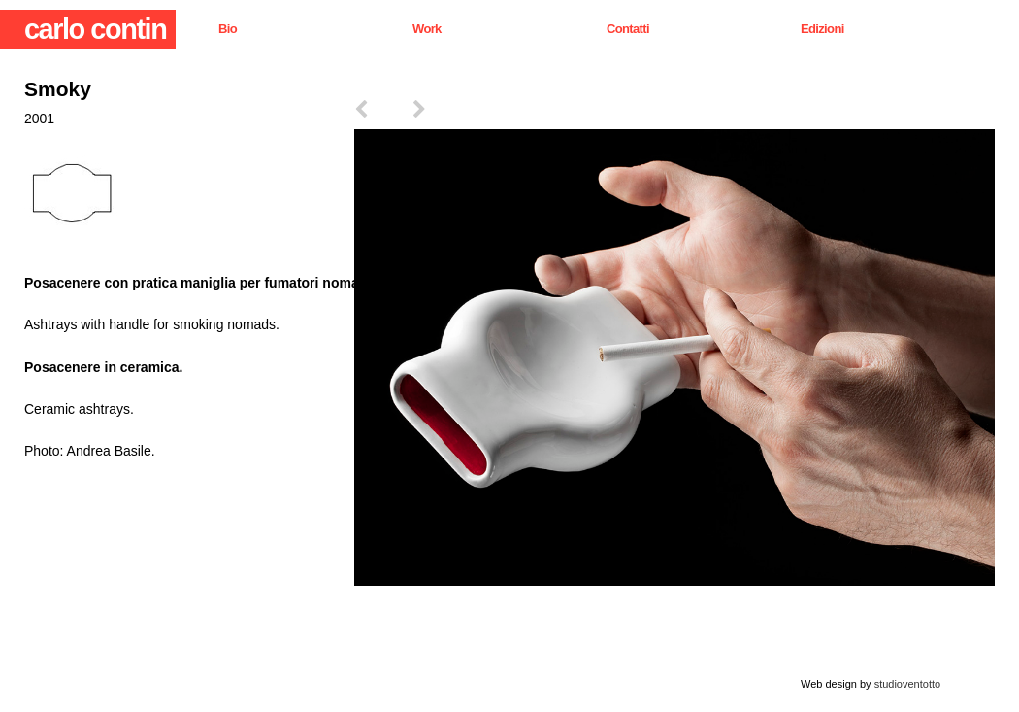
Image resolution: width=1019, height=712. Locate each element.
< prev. (383, 114)
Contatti (628, 28)
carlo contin (95, 29)
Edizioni (822, 28)
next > (441, 114)
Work (427, 28)
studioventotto (907, 684)
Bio (227, 28)
